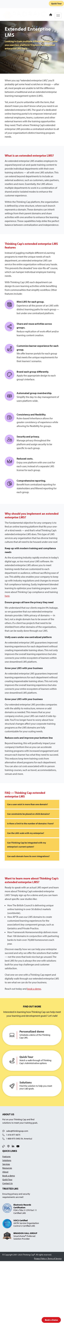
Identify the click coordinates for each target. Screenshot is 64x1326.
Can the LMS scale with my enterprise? (25, 833)
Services (6, 1164)
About (5, 1171)
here (7, 595)
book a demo (34, 988)
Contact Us (7, 1183)
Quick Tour (56, 3)
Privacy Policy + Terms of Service (48, 1258)
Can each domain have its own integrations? (28, 856)
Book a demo (8, 1175)
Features (6, 1156)
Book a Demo (51, 1319)
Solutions (6, 1160)
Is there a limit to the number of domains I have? (30, 823)
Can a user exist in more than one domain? (27, 804)
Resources (7, 1167)
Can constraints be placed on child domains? (28, 813)
